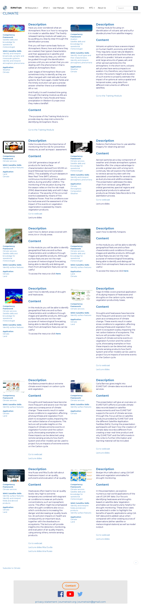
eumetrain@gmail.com (92, 601)
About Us (102, 8)
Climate (6, 72)
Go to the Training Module (109, 96)
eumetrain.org (67, 601)
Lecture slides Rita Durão (40, 547)
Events (70, 8)
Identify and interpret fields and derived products (12, 500)
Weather (6, 70)
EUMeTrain (16, 8)
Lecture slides (103, 369)
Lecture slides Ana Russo (40, 551)
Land (5, 174)
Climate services (10, 161)
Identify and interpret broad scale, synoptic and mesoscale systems (13, 56)
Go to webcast (35, 214)
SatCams (80, 8)
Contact (70, 585)
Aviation (73, 39)
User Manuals (58, 8)
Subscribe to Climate (11, 568)
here (58, 274)
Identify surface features (13, 168)
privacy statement (46, 601)
